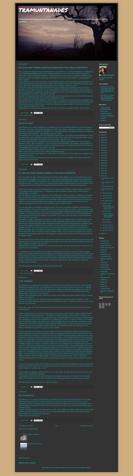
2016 (102, 160)
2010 (102, 176)
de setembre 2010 (108, 189)
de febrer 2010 (107, 228)
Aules (102, 252)
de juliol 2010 (107, 195)
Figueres (103, 267)
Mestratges (104, 277)
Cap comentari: (25, 112)
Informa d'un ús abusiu (27, 463)
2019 (102, 153)
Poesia (103, 286)
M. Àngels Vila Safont (107, 75)
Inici (56, 425)
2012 (102, 171)
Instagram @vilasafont (107, 116)
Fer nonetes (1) (26, 395)
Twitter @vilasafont (106, 113)
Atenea (103, 250)
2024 (102, 140)
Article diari (104, 243)
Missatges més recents (26, 425)
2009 (102, 233)
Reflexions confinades (107, 291)
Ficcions (103, 265)
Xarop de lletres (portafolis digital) (106, 108)
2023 (102, 142)
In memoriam (104, 269)
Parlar (102, 284)
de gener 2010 (107, 230)
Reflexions (104, 288)
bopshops (70, 467)
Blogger (89, 467)
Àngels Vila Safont (24, 458)
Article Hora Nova (28, 115)
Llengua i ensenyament (107, 274)
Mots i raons (104, 111)
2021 (102, 147)
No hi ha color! (26, 123)
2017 (102, 158)
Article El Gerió (105, 245)
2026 (102, 135)
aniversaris (104, 241)
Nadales (103, 280)
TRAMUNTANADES (43, 10)
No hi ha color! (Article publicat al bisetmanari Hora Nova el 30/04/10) (53, 67)
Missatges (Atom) (33, 429)
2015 (102, 163)
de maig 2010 (107, 200)
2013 (102, 168)
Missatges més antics (86, 425)
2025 (102, 137)
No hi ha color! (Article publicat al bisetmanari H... (108, 207)
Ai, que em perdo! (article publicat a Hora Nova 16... (108, 215)
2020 (102, 150)
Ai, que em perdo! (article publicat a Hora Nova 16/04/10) (47, 173)
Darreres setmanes (33, 434)
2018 (102, 155)
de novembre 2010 (108, 182)
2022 (102, 145)
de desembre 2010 (108, 178)
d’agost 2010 (106, 193)
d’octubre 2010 (107, 186)
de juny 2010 (106, 198)
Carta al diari (104, 254)
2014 (102, 165)
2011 (102, 173)
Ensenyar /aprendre (106, 259)
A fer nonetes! (26, 281)
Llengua (103, 271)
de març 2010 (107, 225)
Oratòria (103, 282)
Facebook (103, 120)
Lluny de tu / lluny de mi (35, 443)
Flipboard (103, 118)
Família (103, 262)
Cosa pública (104, 256)
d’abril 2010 (106, 203)
